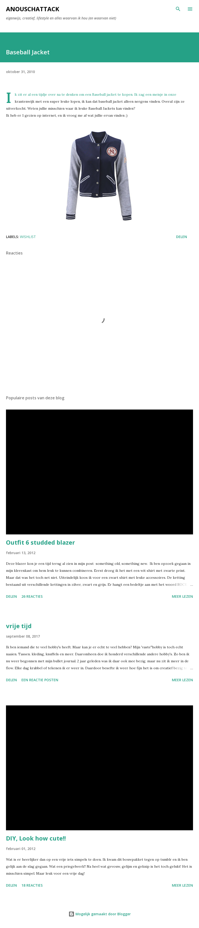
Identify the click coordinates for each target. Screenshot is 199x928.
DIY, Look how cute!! (36, 838)
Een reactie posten (39, 679)
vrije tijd (19, 626)
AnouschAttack (32, 9)
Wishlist (28, 236)
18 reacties (32, 885)
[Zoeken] (178, 9)
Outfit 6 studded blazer (40, 542)
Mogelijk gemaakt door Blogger (99, 914)
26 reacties (32, 596)
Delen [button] (181, 236)
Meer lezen (182, 596)
